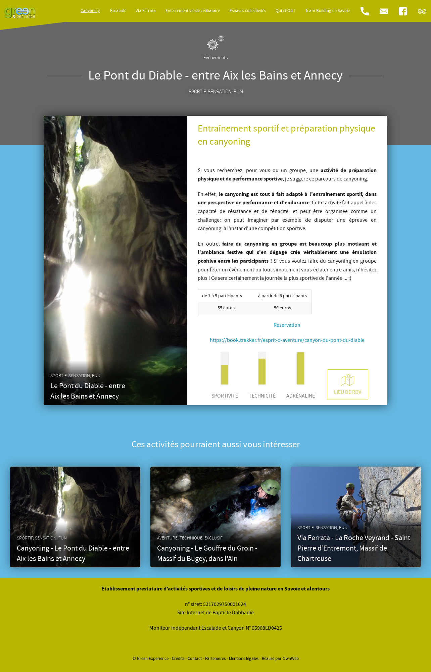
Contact (195, 658)
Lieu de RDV (347, 384)
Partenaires (215, 658)
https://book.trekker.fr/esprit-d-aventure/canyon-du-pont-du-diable (287, 340)
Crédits (178, 658)
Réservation (287, 325)
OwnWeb (291, 658)
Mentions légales (243, 658)
